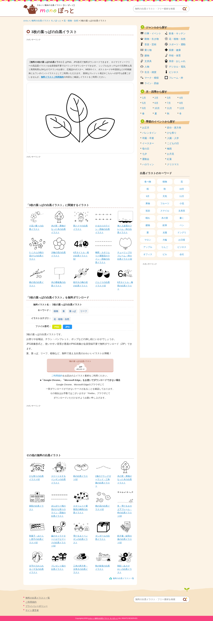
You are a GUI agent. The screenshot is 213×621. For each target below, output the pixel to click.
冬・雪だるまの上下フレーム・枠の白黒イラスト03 (124, 511)
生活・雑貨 (150, 72)
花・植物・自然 (71, 20)
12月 (181, 108)
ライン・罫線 (152, 83)
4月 (181, 98)
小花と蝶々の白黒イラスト (36, 227)
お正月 (145, 127)
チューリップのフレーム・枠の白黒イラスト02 (124, 255)
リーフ (83, 311)
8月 (181, 103)
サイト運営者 (32, 610)
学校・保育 (175, 55)
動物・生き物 (152, 39)
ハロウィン (148, 164)
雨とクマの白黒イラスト (80, 227)
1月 (144, 98)
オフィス (147, 254)
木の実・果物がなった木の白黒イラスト (58, 229)
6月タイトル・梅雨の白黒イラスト (125, 285)
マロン (147, 239)
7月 (169, 103)
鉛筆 (165, 225)
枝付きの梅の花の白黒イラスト (80, 284)
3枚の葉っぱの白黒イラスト (80, 361)
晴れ (148, 218)
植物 (56, 311)
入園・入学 (173, 138)
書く (182, 218)
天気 (165, 196)
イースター (148, 143)
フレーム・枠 (176, 78)
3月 (169, 98)
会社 (182, 254)
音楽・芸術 (150, 44)
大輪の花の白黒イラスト (58, 254)
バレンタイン (149, 133)
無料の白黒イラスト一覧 (123, 578)
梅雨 (169, 148)
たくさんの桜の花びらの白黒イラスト (36, 255)
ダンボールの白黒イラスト (102, 537)
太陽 (165, 232)
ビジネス (173, 72)
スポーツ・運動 (177, 44)
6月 (156, 103)
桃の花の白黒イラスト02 (102, 507)
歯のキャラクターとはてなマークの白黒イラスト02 (58, 541)
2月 (156, 98)
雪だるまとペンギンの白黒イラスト (80, 539)
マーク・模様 (152, 78)
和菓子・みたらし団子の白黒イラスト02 (36, 539)
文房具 (148, 61)
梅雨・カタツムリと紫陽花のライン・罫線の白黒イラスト (102, 257)
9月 (144, 108)
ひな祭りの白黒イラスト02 (36, 478)
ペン (182, 225)
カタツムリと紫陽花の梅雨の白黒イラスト (80, 509)
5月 (144, 103)
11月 (169, 108)
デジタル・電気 (177, 66)
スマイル (164, 210)
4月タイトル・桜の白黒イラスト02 (81, 255)
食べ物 (147, 181)
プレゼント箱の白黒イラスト (58, 567)
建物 (147, 55)
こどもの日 (173, 143)
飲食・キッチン (177, 33)
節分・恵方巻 (174, 127)
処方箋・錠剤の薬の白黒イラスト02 (124, 539)
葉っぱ (72, 311)
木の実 (164, 218)
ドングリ (181, 232)
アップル (147, 247)
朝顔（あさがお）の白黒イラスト (124, 569)
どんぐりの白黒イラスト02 (102, 284)
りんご (164, 247)
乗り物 (148, 50)
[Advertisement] (80, 48)
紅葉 (169, 159)
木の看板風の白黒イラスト (58, 284)
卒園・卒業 (148, 138)
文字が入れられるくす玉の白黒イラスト (36, 569)
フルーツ (164, 203)
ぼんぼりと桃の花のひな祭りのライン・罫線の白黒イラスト (58, 511)
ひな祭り (171, 133)
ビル (165, 254)
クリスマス (173, 164)
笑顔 (148, 210)
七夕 (144, 154)
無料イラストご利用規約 (52, 77)
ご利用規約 (56, 375)
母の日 (145, 148)
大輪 (165, 239)
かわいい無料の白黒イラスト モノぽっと (42, 20)
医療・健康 (175, 50)
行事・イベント (153, 33)
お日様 (181, 239)
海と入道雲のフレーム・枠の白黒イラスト (124, 229)
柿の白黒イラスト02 (80, 478)
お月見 (170, 154)
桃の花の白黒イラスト (36, 284)
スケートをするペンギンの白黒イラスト (58, 479)
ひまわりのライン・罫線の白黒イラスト (102, 229)
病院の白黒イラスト (36, 507)
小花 (182, 203)
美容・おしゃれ (177, 61)
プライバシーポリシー (36, 606)
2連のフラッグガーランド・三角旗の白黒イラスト (103, 481)
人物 (147, 66)
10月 (157, 108)
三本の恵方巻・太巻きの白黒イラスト (80, 569)
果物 (148, 203)
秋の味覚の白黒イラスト (102, 567)
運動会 (145, 159)
